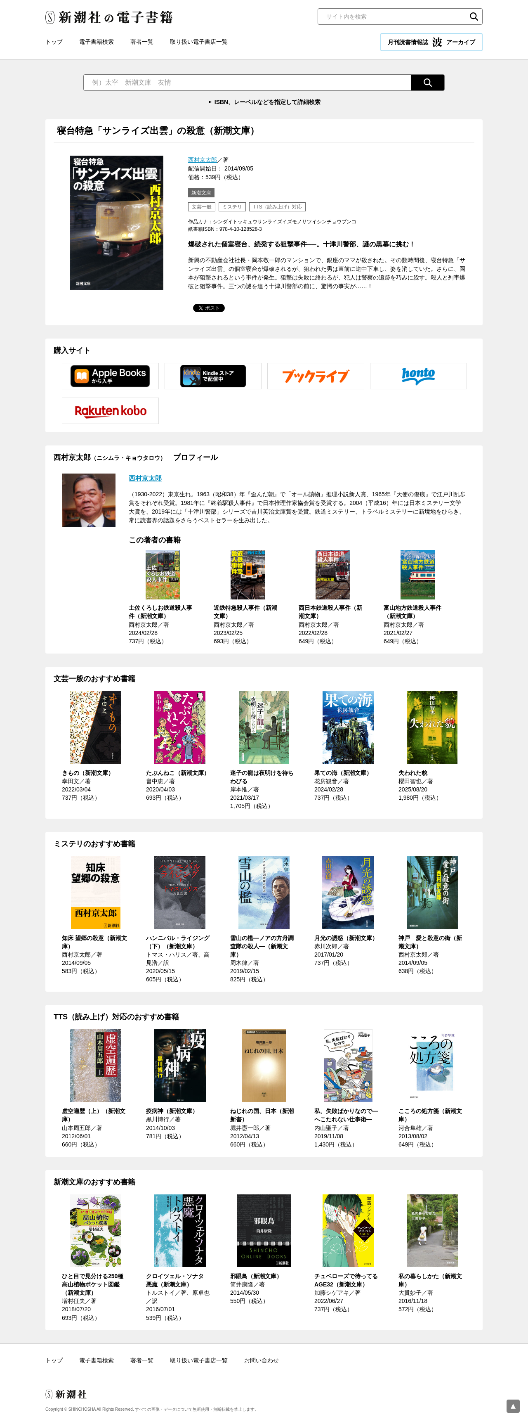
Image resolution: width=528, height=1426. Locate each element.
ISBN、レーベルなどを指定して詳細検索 (267, 102)
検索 (474, 16)
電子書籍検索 (96, 41)
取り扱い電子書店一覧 (199, 41)
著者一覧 (141, 41)
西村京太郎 (202, 159)
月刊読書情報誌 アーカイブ (431, 42)
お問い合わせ (261, 1360)
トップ (54, 41)
